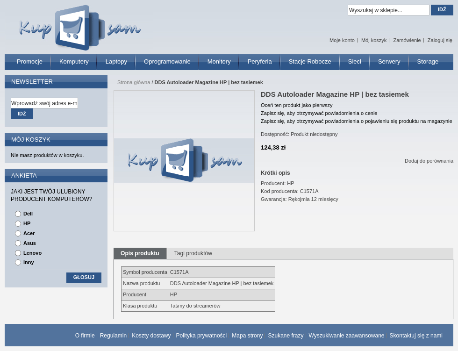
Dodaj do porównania (429, 161)
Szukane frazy (285, 335)
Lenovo (32, 253)
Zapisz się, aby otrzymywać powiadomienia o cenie (319, 113)
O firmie (85, 335)
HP (26, 223)
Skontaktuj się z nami (416, 335)
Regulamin (113, 335)
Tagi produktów (193, 253)
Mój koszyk (373, 40)
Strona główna (133, 82)
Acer (29, 233)
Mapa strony (247, 335)
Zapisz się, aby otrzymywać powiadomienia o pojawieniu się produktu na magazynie (356, 121)
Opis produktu (140, 253)
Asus (29, 243)
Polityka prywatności (201, 335)
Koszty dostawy (151, 335)
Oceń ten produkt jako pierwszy (296, 105)
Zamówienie (407, 40)
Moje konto (342, 40)
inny (28, 262)
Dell (28, 213)
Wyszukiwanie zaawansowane (347, 335)
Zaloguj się (440, 40)
